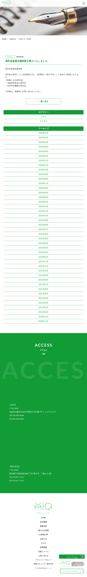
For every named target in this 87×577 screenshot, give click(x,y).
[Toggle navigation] (83, 3)
